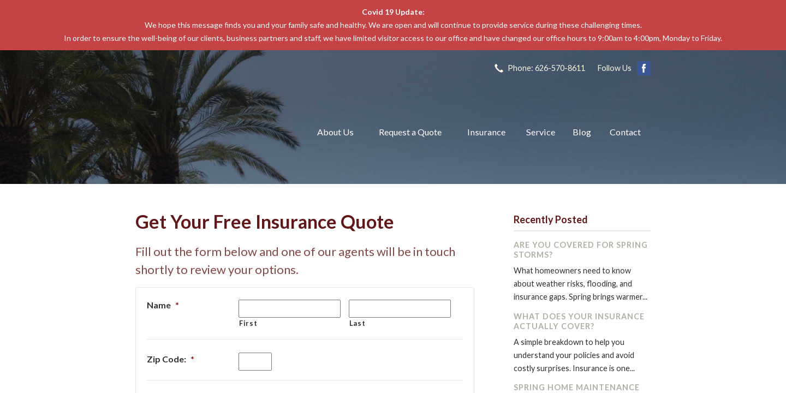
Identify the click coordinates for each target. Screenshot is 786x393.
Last (357, 323)
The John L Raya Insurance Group (213, 132)
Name (163, 305)
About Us (335, 132)
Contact (625, 132)
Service (540, 132)
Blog (582, 132)
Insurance (486, 132)
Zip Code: (170, 359)
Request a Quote (410, 132)
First (248, 323)
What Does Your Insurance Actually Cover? (579, 321)
